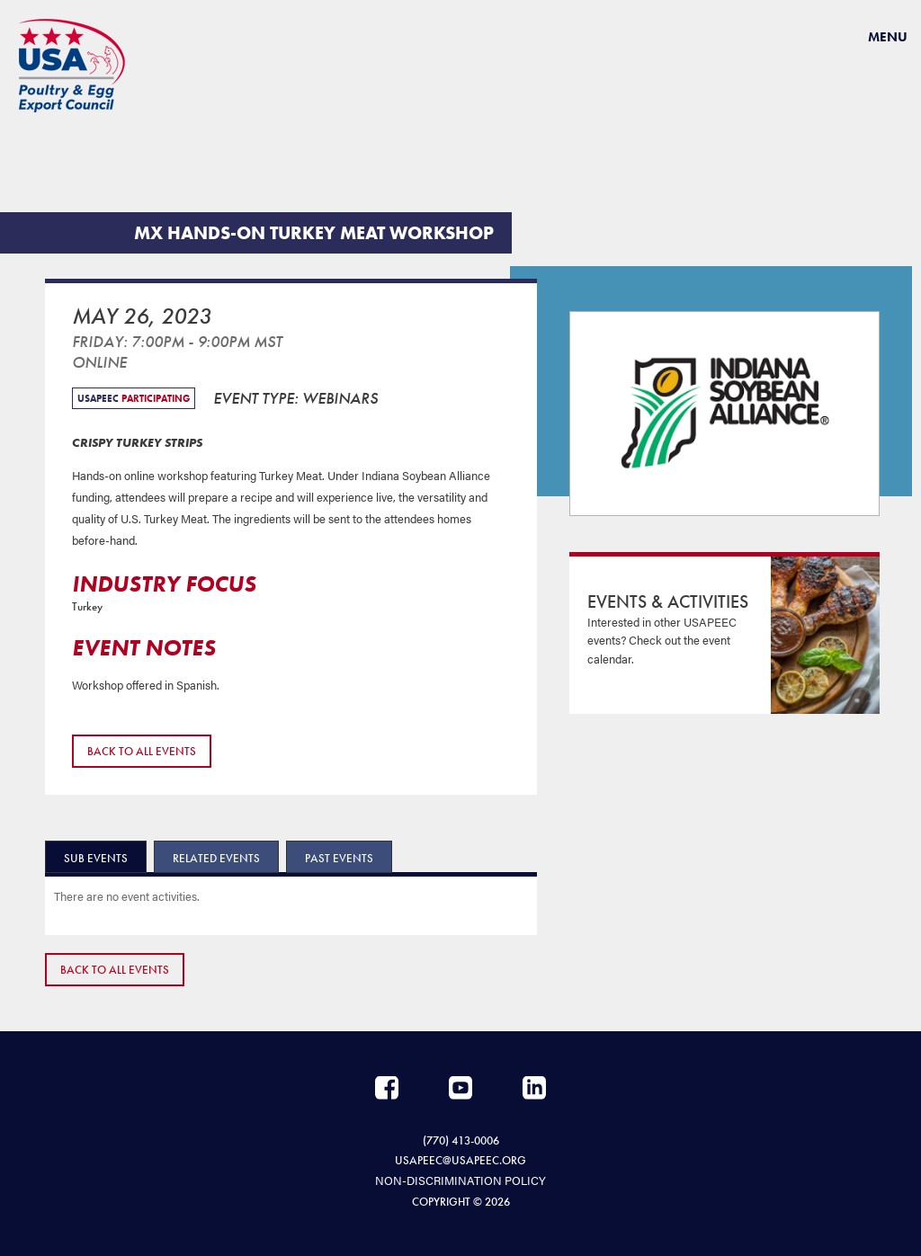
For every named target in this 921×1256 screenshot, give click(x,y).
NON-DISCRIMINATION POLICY (460, 1180)
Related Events (216, 858)
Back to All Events (141, 751)
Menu (888, 37)
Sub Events (96, 858)
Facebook (386, 1088)
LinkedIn (534, 1088)
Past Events (339, 858)
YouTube (460, 1088)
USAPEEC (72, 65)
